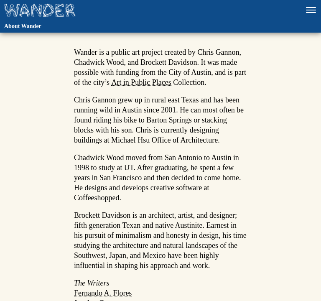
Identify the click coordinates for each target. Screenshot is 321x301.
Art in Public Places (141, 83)
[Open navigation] (311, 10)
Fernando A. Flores (103, 293)
